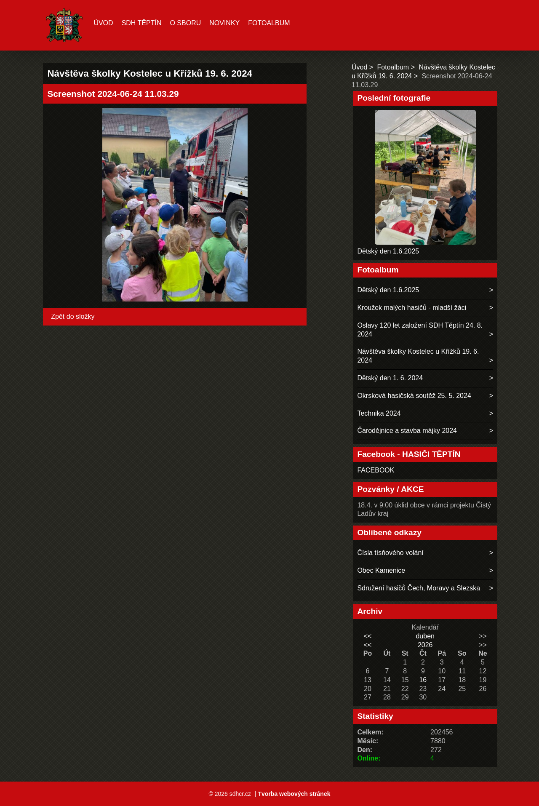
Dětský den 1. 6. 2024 (390, 378)
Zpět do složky (72, 316)
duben (425, 636)
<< (368, 636)
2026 (425, 645)
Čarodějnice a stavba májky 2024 (407, 430)
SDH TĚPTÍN (142, 23)
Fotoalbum (269, 23)
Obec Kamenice (381, 570)
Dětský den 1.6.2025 (388, 251)
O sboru (185, 23)
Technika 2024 (378, 413)
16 (423, 679)
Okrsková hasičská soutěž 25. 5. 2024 (414, 395)
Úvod (103, 23)
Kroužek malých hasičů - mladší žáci (411, 307)
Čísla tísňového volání (390, 552)
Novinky (224, 23)
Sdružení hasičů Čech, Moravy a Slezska (418, 588)
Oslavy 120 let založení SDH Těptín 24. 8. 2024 (420, 330)
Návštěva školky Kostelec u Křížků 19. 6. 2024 (418, 356)
